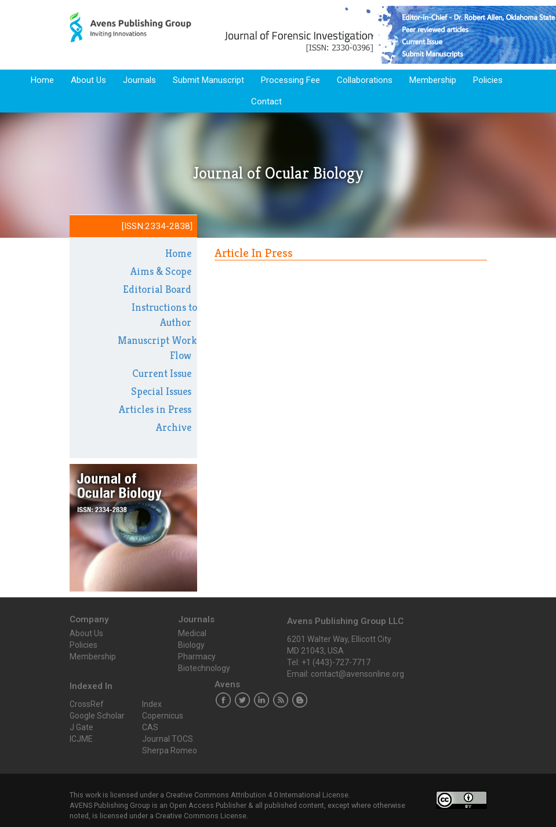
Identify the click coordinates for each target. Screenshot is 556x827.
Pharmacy (197, 656)
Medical (192, 633)
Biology (191, 645)
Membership (432, 80)
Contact (266, 101)
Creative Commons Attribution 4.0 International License (257, 794)
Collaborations (365, 80)
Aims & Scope (160, 271)
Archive (173, 427)
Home (42, 80)
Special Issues (161, 391)
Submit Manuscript (208, 80)
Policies (488, 80)
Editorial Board (157, 289)
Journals (139, 80)
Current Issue (161, 373)
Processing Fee (290, 80)
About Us (88, 80)
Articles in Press (155, 409)
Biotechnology (204, 668)
